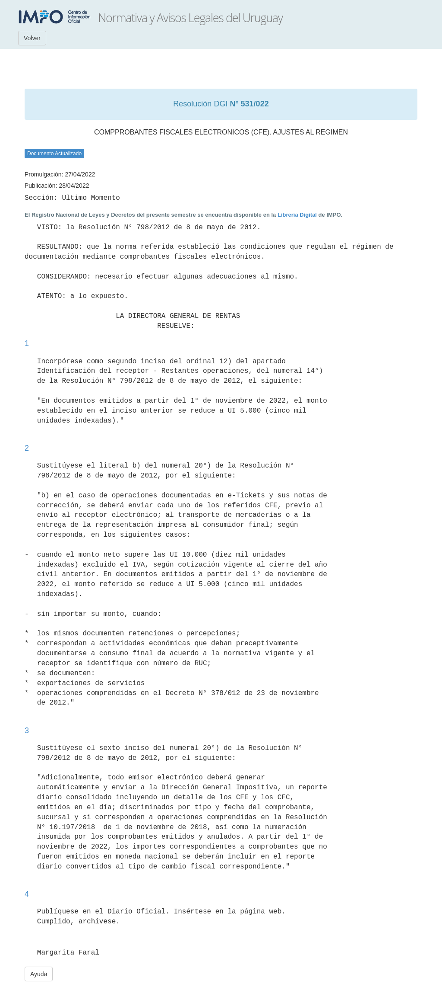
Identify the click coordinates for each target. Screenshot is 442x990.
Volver (32, 38)
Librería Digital (297, 214)
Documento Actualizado (54, 154)
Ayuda (38, 974)
